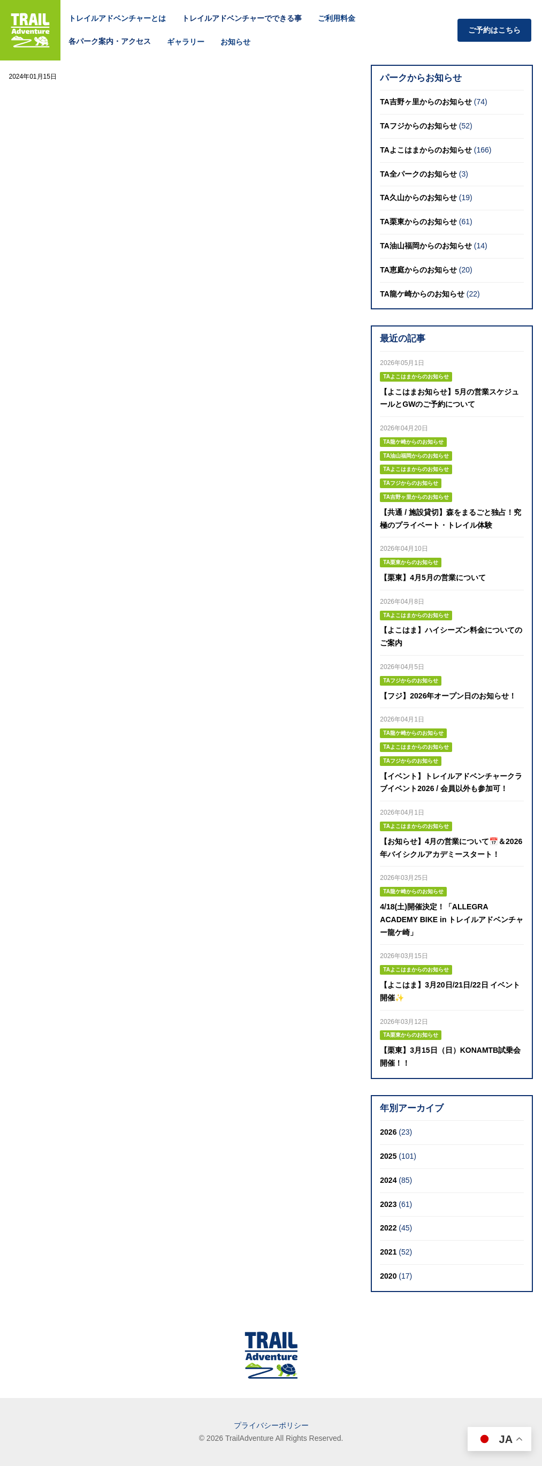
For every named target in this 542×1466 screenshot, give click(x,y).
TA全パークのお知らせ (418, 174)
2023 (388, 1204)
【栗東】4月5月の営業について (433, 577)
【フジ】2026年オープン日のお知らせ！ (448, 696)
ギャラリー (185, 41)
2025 (388, 1156)
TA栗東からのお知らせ (418, 221)
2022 (388, 1228)
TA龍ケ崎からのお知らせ (422, 294)
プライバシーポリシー (271, 1425)
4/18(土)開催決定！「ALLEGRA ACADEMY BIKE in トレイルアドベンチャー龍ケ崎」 (451, 919)
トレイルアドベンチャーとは (117, 18)
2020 (388, 1276)
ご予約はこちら (494, 30)
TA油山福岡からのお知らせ (426, 245)
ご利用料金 (336, 18)
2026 (388, 1132)
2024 (388, 1180)
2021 (388, 1252)
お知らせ (235, 41)
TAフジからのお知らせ (418, 125)
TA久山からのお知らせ (418, 197)
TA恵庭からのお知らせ (418, 269)
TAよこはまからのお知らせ (426, 150)
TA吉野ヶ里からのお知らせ (426, 101)
